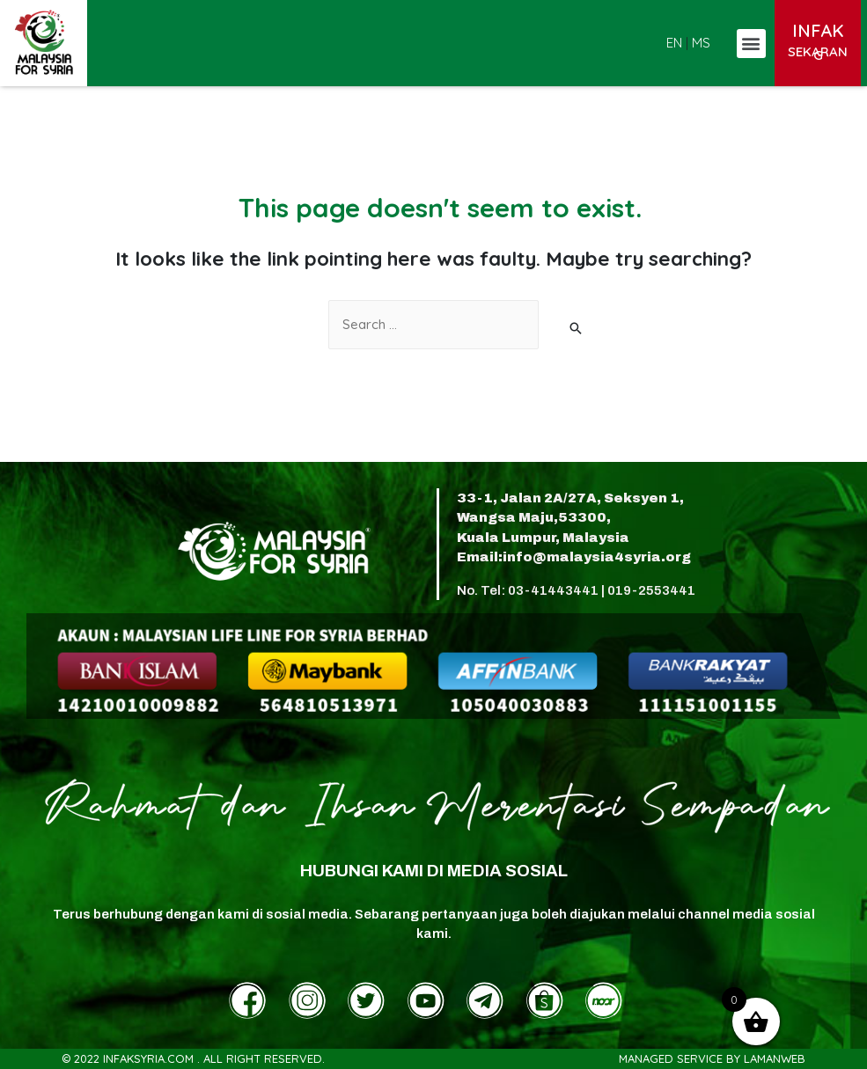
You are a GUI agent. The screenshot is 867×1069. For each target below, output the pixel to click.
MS (701, 42)
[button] (751, 43)
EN (674, 42)
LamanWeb (774, 1058)
